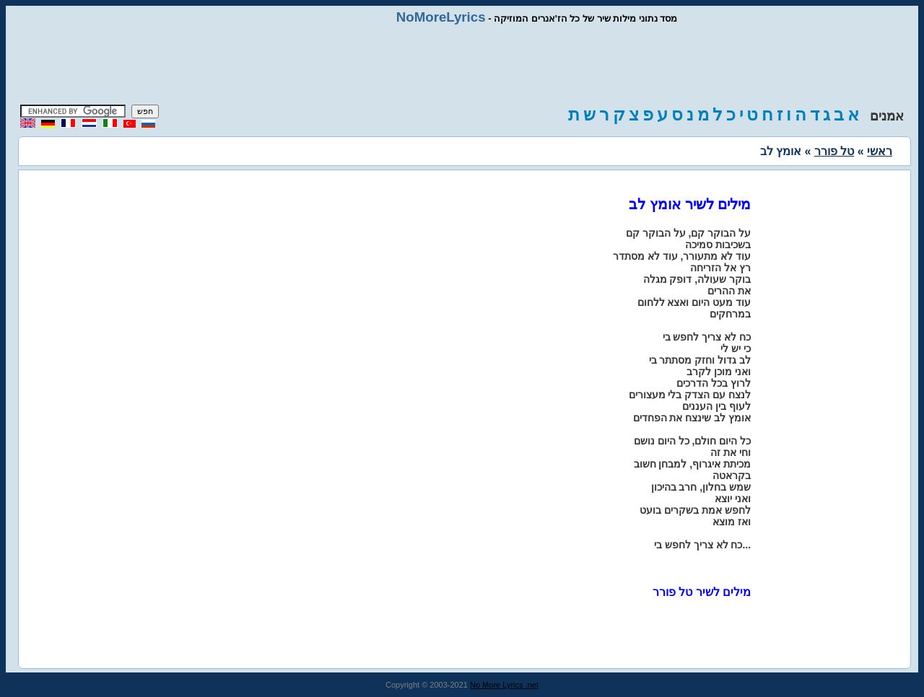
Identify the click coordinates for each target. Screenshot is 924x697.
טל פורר (834, 151)
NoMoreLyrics (441, 17)
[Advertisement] (462, 64)
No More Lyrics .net (504, 684)
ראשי (879, 151)
